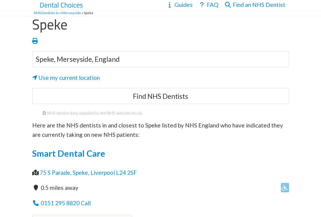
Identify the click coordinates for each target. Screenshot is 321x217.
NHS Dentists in (46, 13)
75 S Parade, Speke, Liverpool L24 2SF (88, 172)
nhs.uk (136, 113)
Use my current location (66, 77)
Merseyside (71, 13)
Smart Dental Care (68, 153)
